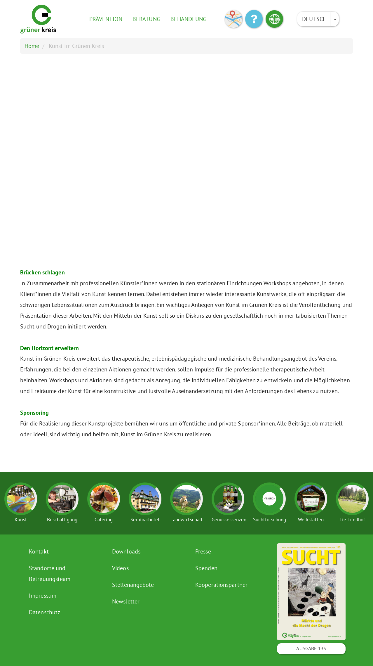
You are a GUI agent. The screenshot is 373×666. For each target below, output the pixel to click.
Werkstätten (311, 519)
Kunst (21, 519)
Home (32, 46)
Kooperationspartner (221, 585)
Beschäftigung (62, 519)
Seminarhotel (144, 519)
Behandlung (188, 19)
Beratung (146, 19)
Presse (203, 551)
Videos (120, 568)
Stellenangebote (133, 585)
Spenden (206, 568)
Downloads (126, 551)
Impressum (42, 595)
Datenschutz (44, 612)
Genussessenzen (229, 519)
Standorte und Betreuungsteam (49, 573)
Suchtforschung (269, 519)
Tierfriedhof (352, 519)
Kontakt (39, 551)
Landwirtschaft (186, 519)
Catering (104, 519)
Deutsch (314, 19)
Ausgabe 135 (311, 648)
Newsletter (126, 601)
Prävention (105, 19)
